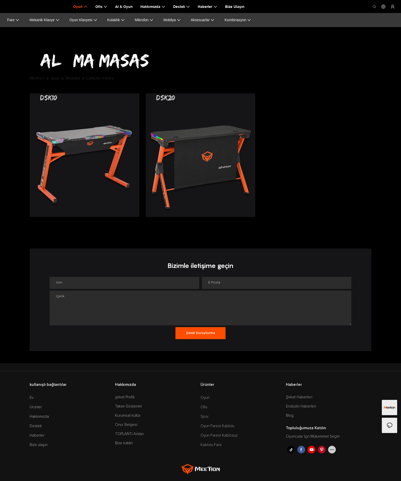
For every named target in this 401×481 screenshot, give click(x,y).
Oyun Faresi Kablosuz (219, 435)
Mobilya (172, 20)
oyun (55, 78)
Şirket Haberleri (299, 397)
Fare (13, 20)
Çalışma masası (100, 78)
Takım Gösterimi (128, 406)
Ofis (204, 407)
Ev (32, 398)
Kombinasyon (238, 20)
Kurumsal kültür (128, 415)
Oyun (205, 398)
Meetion (37, 78)
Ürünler (36, 407)
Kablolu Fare (211, 445)
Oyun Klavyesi (83, 20)
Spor (205, 416)
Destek (36, 426)
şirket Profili (125, 397)
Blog (290, 415)
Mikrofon (144, 20)
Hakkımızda (39, 416)
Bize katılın (124, 443)
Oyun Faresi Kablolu (218, 426)
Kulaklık (116, 20)
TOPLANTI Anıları (129, 434)
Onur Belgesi (126, 425)
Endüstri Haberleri (301, 406)
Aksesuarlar (203, 20)
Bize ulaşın (39, 445)
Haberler (37, 435)
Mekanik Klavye (44, 20)
